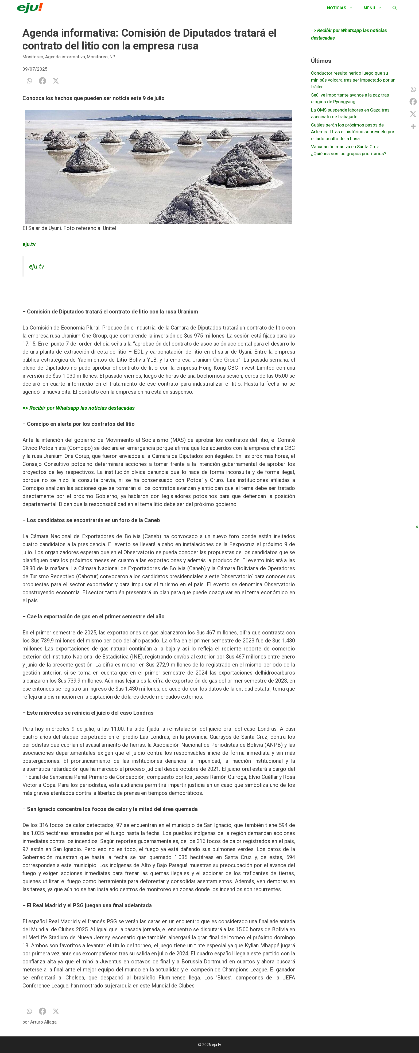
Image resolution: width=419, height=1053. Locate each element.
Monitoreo (32, 56)
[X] (56, 81)
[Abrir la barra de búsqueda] (394, 8)
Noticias (342, 8)
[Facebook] (42, 81)
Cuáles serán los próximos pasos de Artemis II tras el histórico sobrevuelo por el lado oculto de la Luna (352, 131)
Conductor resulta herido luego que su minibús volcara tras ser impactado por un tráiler (353, 79)
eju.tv (36, 266)
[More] (413, 126)
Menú (375, 8)
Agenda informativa (65, 56)
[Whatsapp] (29, 81)
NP (112, 56)
